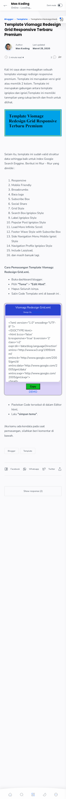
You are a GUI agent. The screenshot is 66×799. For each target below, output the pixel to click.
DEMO (33, 392)
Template (27, 451)
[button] (5, 5)
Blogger (11, 451)
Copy (33, 386)
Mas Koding (20, 4)
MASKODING (37, 312)
